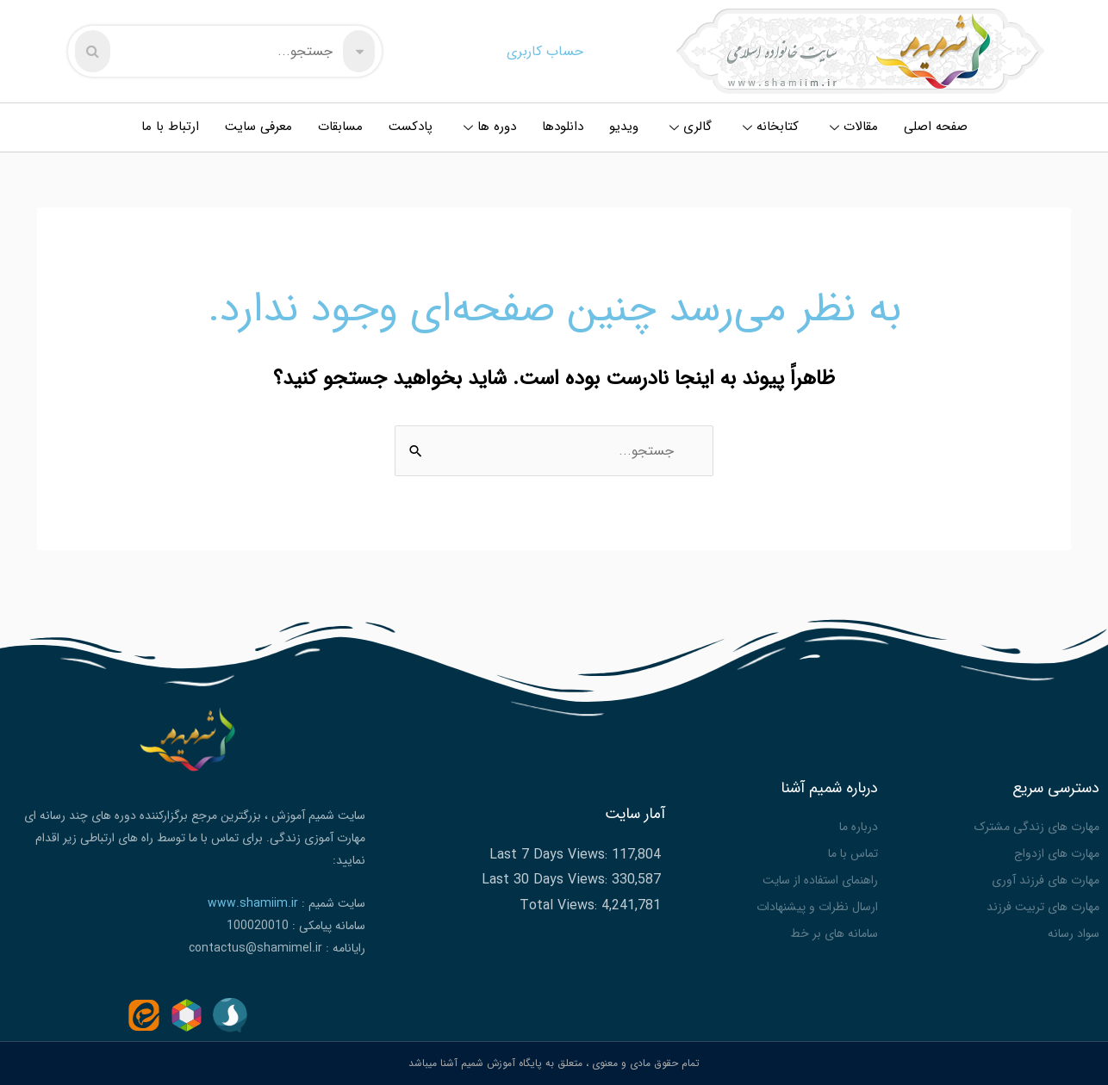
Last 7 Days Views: (550, 854)
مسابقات (340, 126)
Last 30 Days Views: (547, 879)
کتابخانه (771, 126)
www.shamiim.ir (253, 903)
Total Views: (560, 905)
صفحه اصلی (936, 126)
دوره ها (490, 126)
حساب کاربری (545, 51)
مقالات (854, 126)
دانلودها (562, 126)
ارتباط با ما (170, 126)
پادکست (411, 126)
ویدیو (623, 126)
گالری (690, 126)
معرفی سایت (258, 126)
